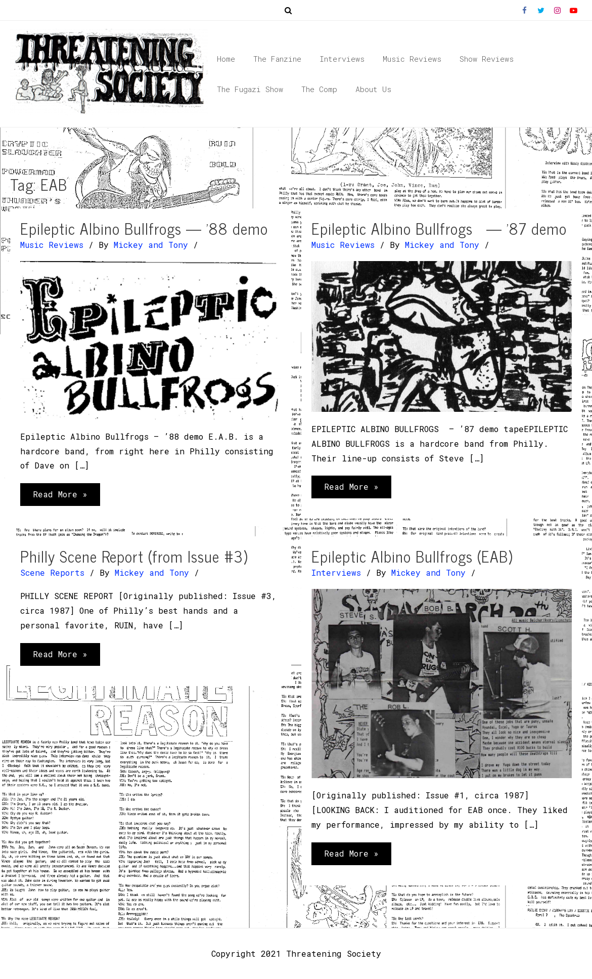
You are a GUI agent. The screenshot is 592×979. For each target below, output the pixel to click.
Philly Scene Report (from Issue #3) (134, 556)
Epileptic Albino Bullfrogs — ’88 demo (144, 228)
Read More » (59, 496)
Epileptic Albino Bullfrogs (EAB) (412, 556)
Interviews (336, 572)
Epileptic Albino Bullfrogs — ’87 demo (439, 228)
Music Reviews (51, 244)
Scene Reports (52, 572)
